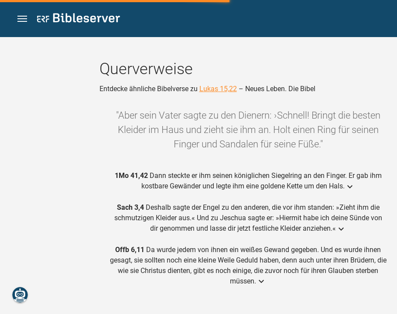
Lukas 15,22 (218, 89)
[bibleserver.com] (78, 19)
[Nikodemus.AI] (20, 295)
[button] (22, 19)
